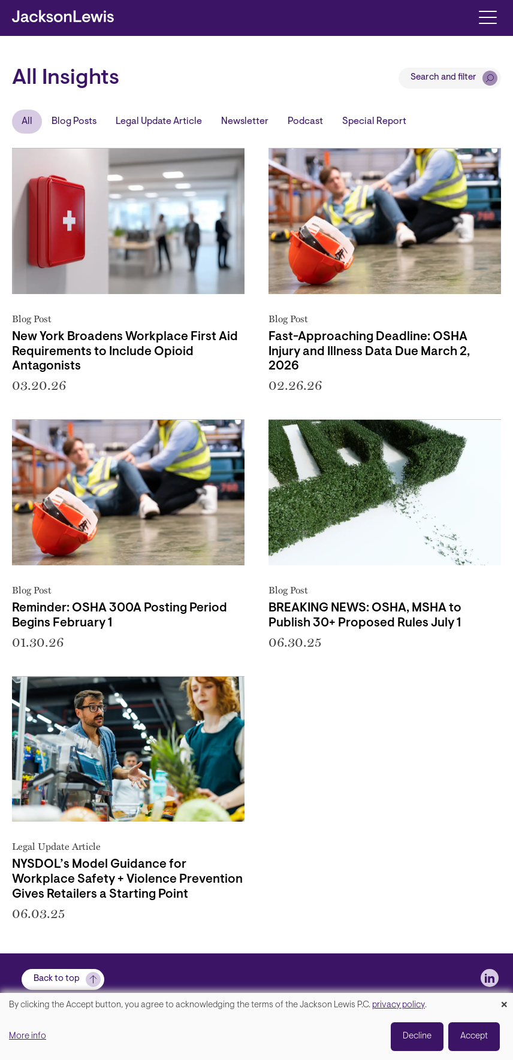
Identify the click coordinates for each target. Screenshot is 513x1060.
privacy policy (398, 1005)
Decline (417, 1036)
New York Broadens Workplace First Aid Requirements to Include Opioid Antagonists (125, 352)
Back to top (57, 978)
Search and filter (443, 77)
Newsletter (244, 121)
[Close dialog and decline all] (504, 1000)
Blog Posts (74, 121)
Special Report (374, 121)
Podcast (305, 121)
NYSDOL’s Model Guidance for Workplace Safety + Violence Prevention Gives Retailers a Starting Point (127, 880)
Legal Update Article (159, 121)
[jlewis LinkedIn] (490, 978)
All (27, 121)
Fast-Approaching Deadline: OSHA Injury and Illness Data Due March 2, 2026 (369, 352)
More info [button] (27, 1036)
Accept (474, 1036)
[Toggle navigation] (487, 16)
